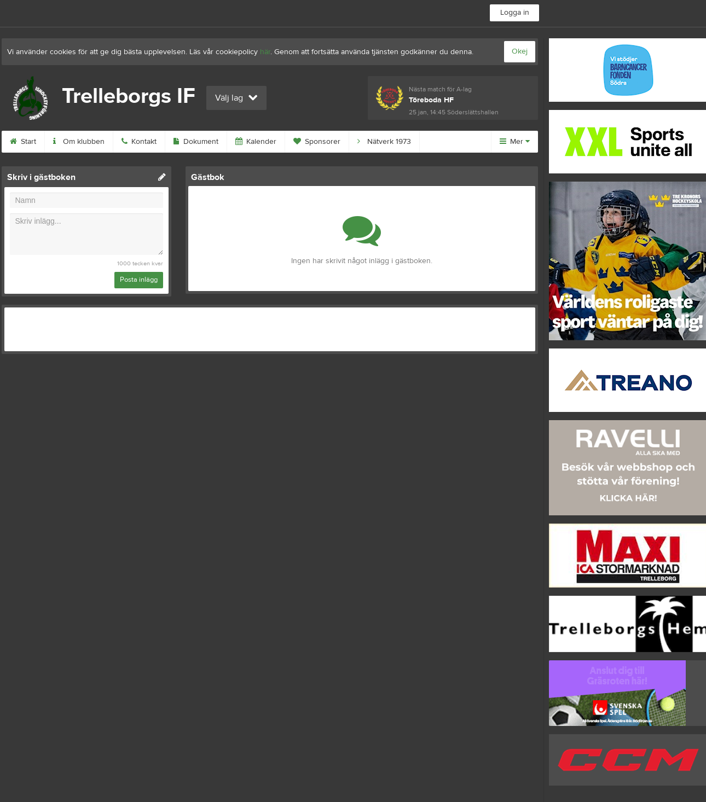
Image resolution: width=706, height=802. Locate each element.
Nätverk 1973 (384, 142)
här (265, 52)
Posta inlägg (139, 279)
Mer (515, 142)
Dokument (195, 142)
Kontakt (139, 142)
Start (23, 142)
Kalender (255, 142)
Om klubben (79, 142)
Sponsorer (316, 142)
